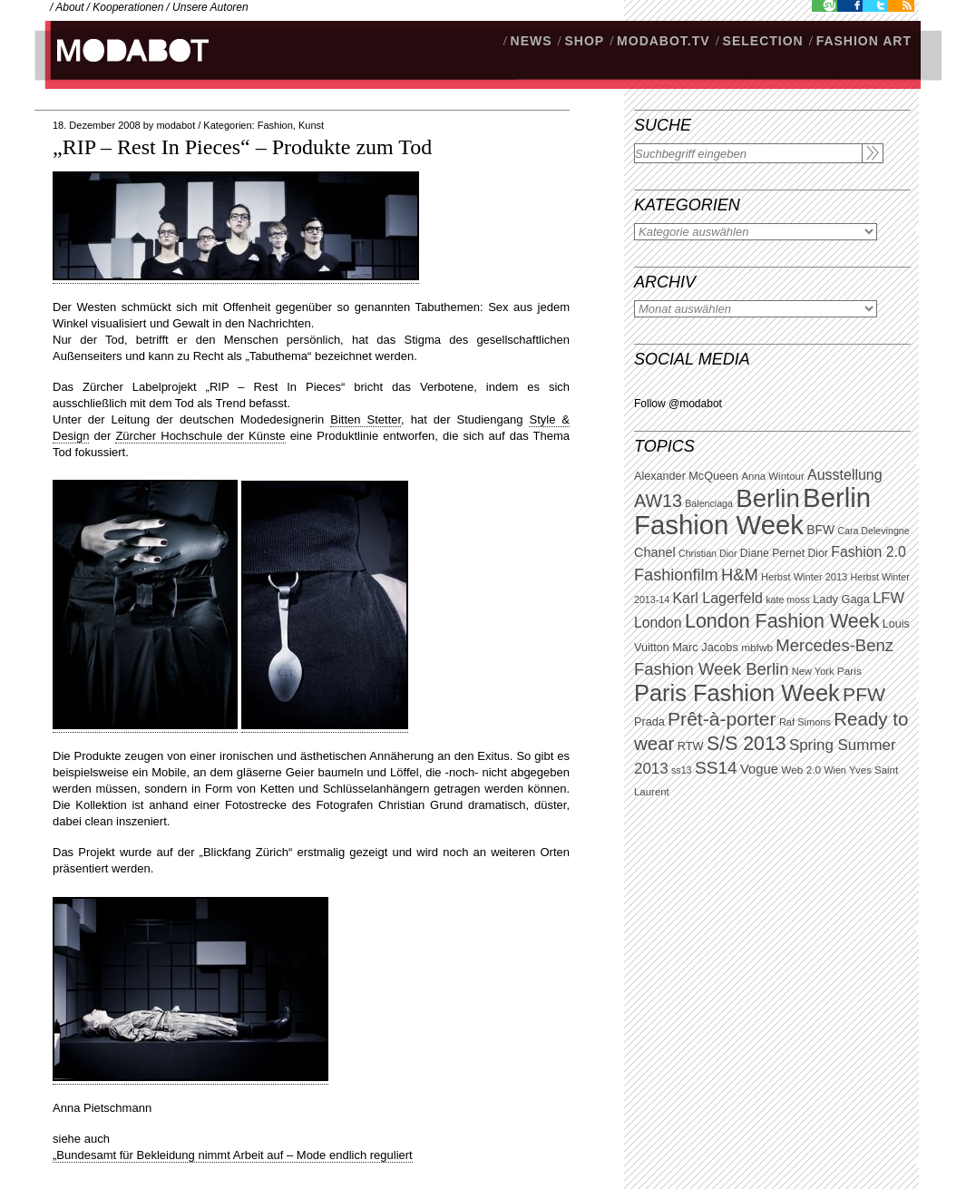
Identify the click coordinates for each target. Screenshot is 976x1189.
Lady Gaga (841, 599)
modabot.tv (663, 41)
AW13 (658, 501)
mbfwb (757, 647)
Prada (649, 722)
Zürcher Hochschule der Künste (200, 436)
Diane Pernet (772, 553)
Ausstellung (845, 474)
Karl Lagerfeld (717, 598)
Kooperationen (128, 7)
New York (813, 671)
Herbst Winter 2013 (804, 576)
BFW (820, 529)
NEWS (531, 41)
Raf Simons (805, 721)
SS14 (716, 767)
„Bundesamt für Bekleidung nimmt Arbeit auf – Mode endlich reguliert (233, 1155)
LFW (888, 598)
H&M (739, 574)
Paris (849, 671)
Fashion (275, 125)
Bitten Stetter (365, 419)
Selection (763, 41)
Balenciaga (709, 503)
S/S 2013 (746, 744)
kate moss (788, 599)
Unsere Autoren (210, 7)
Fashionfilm (676, 575)
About (69, 7)
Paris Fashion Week (737, 693)
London (658, 622)
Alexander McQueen (686, 476)
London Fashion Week (782, 621)
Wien (834, 770)
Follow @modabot (678, 403)
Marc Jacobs (705, 647)
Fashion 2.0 (868, 552)
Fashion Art (864, 41)
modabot (175, 125)
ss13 (681, 770)
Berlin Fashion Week (752, 511)
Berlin (767, 498)
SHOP (584, 41)
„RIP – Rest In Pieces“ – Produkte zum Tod (242, 147)
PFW (864, 694)
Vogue (759, 769)
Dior (818, 553)
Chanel (655, 552)
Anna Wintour (772, 476)
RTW (691, 746)
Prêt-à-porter (722, 718)
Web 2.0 (801, 770)
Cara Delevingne (873, 530)
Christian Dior (707, 553)
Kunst (311, 125)
